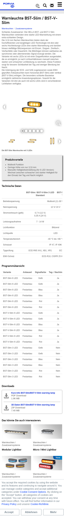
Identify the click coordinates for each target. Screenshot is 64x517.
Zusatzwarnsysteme (23, 28)
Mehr (53, 512)
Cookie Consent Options (33, 492)
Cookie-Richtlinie (39, 504)
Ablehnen (31, 512)
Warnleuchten (7, 28)
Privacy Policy (9, 504)
